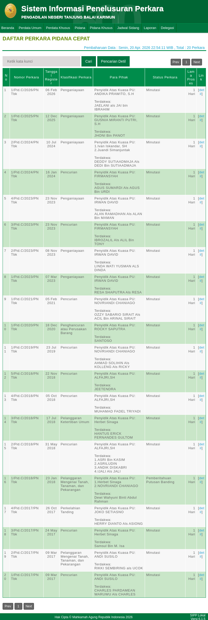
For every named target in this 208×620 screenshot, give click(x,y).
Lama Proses (191, 77)
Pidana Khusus (101, 28)
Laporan (150, 28)
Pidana (80, 28)
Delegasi (167, 28)
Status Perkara (165, 77)
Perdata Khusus (58, 28)
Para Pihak (119, 77)
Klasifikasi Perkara (76, 77)
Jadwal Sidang (128, 28)
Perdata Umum (30, 28)
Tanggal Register (51, 77)
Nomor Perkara (26, 77)
